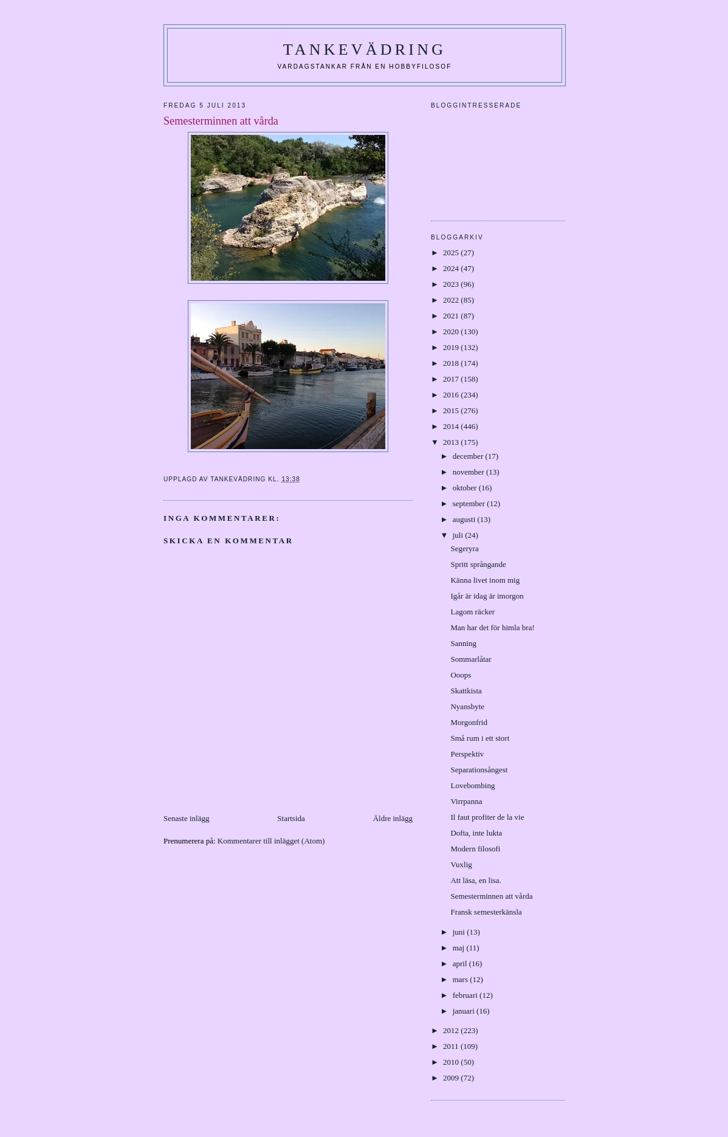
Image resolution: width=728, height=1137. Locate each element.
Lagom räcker (472, 611)
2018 (452, 363)
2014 (452, 426)
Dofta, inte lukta (476, 832)
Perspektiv (467, 753)
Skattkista (465, 690)
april (461, 963)
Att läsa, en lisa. (475, 880)
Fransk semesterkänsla (485, 911)
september (470, 503)
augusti (465, 519)
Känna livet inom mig (485, 580)
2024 (452, 268)
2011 (452, 1046)
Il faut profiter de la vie (487, 817)
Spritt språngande (478, 564)
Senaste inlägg (186, 818)
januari (464, 1010)
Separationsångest (478, 769)
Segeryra (464, 548)
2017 (452, 378)
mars (461, 979)
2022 (452, 299)
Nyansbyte (467, 706)
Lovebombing (472, 785)
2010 (452, 1062)
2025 (452, 252)
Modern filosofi (475, 848)
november (469, 471)
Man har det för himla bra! (492, 627)
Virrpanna (466, 801)
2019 (452, 347)
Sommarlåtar (470, 659)
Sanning (463, 643)
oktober (466, 487)
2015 (452, 410)
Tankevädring (364, 49)
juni (460, 931)
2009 (452, 1077)
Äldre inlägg (393, 818)
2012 (452, 1030)
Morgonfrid (468, 722)
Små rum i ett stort (479, 738)
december (469, 456)
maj (460, 947)
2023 (452, 284)
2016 (452, 394)
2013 (452, 442)
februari (466, 995)
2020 (452, 331)
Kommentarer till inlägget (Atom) (271, 840)
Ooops (460, 674)
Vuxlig (461, 864)
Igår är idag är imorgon (486, 595)
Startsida (291, 818)
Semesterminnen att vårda (491, 896)
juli (459, 535)
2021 (452, 315)
